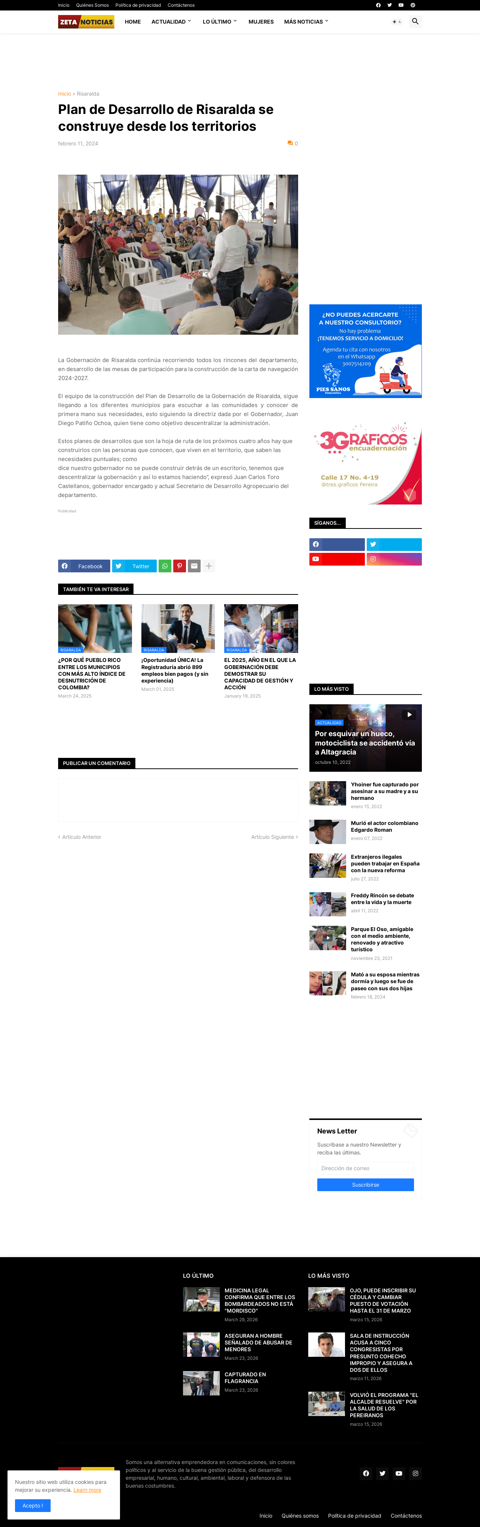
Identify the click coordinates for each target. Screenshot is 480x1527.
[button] (397, 21)
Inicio (63, 5)
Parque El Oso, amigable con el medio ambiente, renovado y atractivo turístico (382, 939)
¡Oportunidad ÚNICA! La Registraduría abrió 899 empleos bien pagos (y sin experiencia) (174, 670)
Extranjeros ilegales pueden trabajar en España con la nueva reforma (385, 863)
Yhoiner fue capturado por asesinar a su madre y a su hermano (385, 791)
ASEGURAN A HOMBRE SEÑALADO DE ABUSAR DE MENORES (258, 1342)
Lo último (217, 21)
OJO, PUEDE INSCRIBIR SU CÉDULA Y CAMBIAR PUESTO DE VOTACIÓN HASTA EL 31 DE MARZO (383, 1300)
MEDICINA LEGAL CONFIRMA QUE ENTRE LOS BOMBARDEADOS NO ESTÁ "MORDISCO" (260, 1300)
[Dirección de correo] (365, 1168)
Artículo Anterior (81, 837)
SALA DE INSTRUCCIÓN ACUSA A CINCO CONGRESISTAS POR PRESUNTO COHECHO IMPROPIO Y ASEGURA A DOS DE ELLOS (381, 1352)
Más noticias (303, 21)
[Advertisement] (240, 61)
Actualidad (169, 21)
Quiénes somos (300, 1515)
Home (133, 21)
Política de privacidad (138, 5)
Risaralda (88, 94)
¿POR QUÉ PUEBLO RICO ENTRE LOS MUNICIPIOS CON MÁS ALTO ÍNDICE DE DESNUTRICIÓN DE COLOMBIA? (92, 673)
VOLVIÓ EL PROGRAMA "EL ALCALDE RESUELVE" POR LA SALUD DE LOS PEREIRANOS (384, 1405)
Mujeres (261, 21)
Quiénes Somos (92, 5)
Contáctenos (181, 5)
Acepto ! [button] (32, 1505)
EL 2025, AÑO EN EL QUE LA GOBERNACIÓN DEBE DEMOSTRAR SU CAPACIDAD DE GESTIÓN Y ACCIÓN (260, 673)
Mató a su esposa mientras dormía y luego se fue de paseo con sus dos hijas (385, 981)
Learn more (87, 1490)
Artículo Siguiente (272, 837)
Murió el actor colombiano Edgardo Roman (384, 826)
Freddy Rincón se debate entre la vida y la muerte (382, 898)
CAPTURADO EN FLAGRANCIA (245, 1377)
